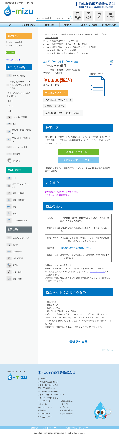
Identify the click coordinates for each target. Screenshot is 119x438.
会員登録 (88, 16)
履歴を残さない (107, 350)
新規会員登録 (67, 401)
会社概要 (35, 428)
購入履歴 (78, 16)
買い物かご (110, 16)
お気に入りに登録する (54, 106)
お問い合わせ (109, 25)
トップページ (45, 401)
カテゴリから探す (16, 67)
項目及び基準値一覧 (76, 152)
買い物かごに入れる (55, 93)
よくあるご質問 (89, 25)
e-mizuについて (29, 25)
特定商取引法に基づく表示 (77, 428)
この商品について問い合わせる (58, 100)
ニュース (43, 404)
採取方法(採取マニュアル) (76, 160)
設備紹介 (43, 410)
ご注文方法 (66, 407)
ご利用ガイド (69, 25)
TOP (10, 25)
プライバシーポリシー (52, 428)
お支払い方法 (67, 410)
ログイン (99, 16)
